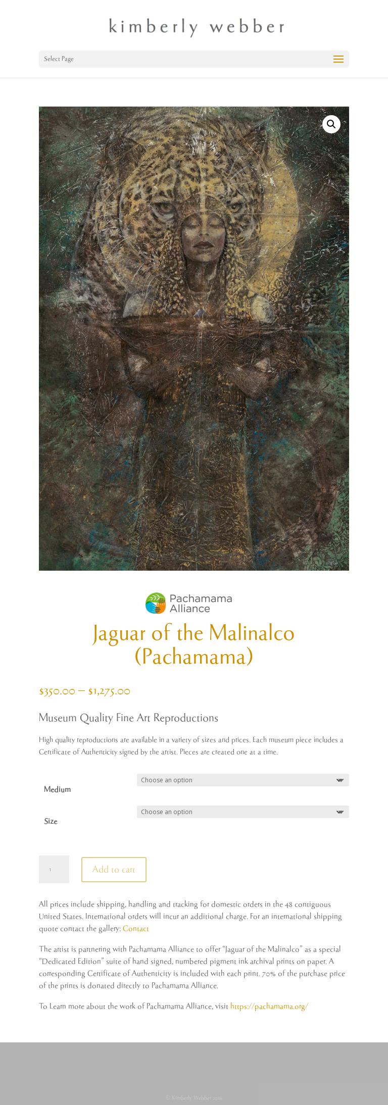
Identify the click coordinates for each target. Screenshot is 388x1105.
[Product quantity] (54, 870)
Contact (136, 928)
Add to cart (113, 870)
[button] (331, 124)
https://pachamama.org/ (269, 1006)
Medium (57, 789)
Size (50, 821)
